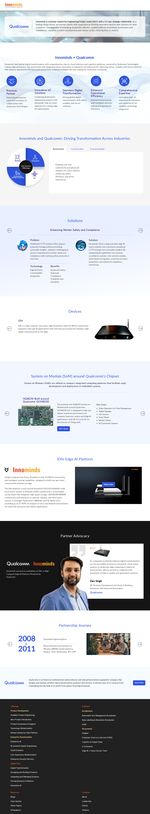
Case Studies (16, 801)
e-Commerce (87, 746)
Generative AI (16, 785)
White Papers (16, 806)
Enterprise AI (16, 741)
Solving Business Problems (22, 781)
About (84, 797)
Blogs (13, 797)
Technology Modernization (21, 728)
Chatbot (85, 733)
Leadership (86, 801)
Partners (85, 810)
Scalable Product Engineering (23, 715)
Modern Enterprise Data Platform (24, 733)
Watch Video (108, 484)
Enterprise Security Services (22, 759)
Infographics (16, 810)
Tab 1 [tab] (58, 148)
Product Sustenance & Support (23, 724)
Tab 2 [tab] (77, 148)
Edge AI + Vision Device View (94, 751)
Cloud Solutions (17, 750)
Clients (85, 806)
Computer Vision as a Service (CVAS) (97, 737)
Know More (139, 683)
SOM (84, 724)
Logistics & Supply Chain (92, 742)
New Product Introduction (21, 719)
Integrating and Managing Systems (25, 777)
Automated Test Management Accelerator (99, 715)
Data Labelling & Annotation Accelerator (98, 720)
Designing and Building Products (24, 772)
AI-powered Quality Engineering (23, 746)
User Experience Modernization (23, 755)
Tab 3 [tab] (97, 148)
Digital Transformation (20, 768)
